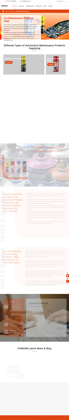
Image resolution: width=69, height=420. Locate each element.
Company (21, 6)
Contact (50, 6)
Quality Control (30, 6)
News (44, 6)
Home (7, 11)
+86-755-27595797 (11, 1)
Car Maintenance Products (22, 11)
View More (8, 62)
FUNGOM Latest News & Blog (34, 348)
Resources (38, 6)
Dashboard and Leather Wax (16, 59)
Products (14, 6)
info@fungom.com (26, 1)
